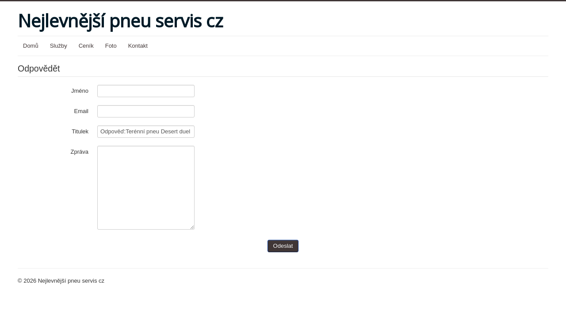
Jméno (79, 90)
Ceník (86, 45)
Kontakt (138, 45)
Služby (58, 45)
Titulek (80, 131)
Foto (111, 45)
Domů (30, 45)
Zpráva (79, 151)
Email (81, 111)
